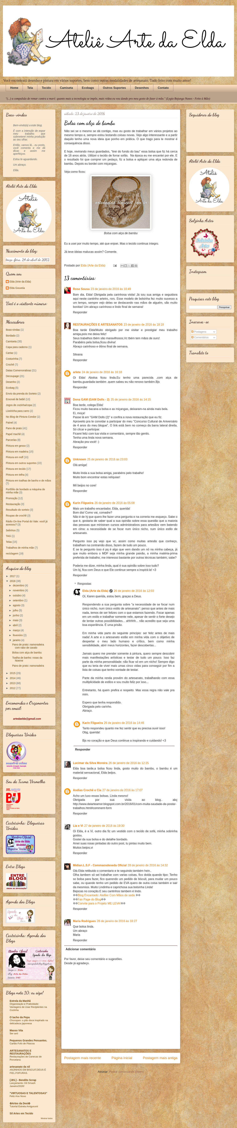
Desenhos (142, 87)
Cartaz (9, 352)
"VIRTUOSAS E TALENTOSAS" (28, 1093)
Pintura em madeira (17, 451)
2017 (13, 576)
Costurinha (12, 358)
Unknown (79, 459)
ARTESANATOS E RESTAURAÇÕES (20, 1052)
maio (16, 620)
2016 (13, 581)
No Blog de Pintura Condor (21, 416)
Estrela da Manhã (20, 1000)
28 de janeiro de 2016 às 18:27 (117, 921)
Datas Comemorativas (18, 370)
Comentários (200, 337)
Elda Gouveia (17, 288)
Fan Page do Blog (89, 899)
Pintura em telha (15, 474)
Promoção (12, 498)
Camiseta (66, 87)
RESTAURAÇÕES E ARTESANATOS (98, 324)
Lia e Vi (78, 825)
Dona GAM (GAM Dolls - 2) (91, 399)
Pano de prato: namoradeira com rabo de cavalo (28, 646)
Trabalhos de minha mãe (20, 547)
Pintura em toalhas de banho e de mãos (28, 480)
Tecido (46, 87)
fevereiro (18, 635)
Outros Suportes (114, 87)
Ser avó (14, 1033)
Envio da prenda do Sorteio (21, 393)
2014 (13, 678)
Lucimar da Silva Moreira (90, 763)
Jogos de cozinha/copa (19, 405)
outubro (17, 595)
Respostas (84, 583)
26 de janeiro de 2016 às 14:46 (124, 722)
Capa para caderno (17, 347)
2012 (13, 688)
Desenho (11, 381)
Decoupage (12, 376)
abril (15, 625)
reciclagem (12, 553)
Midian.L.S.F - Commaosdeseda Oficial (100, 865)
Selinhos (11, 530)
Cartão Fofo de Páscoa (22, 1043)
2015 (13, 673)
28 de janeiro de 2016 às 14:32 (148, 865)
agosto (17, 605)
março (17, 630)
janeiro (17, 640)
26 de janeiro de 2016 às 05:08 (114, 502)
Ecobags (88, 87)
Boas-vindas (13, 329)
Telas (9, 541)
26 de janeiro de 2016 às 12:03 (134, 590)
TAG (8, 536)
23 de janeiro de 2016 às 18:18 (144, 324)
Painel (9, 422)
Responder (80, 312)
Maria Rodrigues (84, 921)
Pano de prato (14, 428)
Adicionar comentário (81, 949)
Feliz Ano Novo (18, 1096)
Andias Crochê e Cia (87, 790)
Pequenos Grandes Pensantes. (28, 1040)
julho (16, 610)
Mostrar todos (47, 1118)
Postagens (198, 331)
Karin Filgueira (83, 502)
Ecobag (10, 387)
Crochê (10, 364)
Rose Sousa (81, 289)
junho (16, 615)
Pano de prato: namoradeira (28, 665)
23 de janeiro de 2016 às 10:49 (111, 289)
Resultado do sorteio (17, 509)
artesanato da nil (20, 1066)
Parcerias (11, 439)
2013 (13, 683)
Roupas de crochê (16, 515)
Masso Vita (16, 1030)
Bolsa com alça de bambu (27, 652)
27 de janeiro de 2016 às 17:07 (122, 790)
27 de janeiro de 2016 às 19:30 (104, 825)
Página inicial (122, 1058)
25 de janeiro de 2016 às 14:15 (131, 399)
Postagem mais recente (82, 1058)
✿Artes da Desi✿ (20, 1103)
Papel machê (13, 434)
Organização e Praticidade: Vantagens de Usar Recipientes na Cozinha (28, 1007)
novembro (19, 590)
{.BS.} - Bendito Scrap (23, 1080)
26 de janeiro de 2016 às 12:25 (128, 763)
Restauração (13, 504)
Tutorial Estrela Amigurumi (24, 1106)
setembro (18, 600)
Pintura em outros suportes (21, 463)
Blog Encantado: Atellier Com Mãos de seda (106, 895)
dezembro (19, 585)
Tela (30, 87)
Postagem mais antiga (160, 1058)
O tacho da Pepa (20, 1017)
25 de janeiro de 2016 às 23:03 (107, 459)
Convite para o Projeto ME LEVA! (99, 903)
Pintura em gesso (16, 445)
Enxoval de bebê (15, 399)
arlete (77, 372)
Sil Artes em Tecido (21, 1113)
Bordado (10, 335)
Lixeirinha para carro (17, 410)
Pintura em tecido (16, 468)
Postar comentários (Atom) (126, 1071)
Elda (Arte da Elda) (95, 590)
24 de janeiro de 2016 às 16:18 (102, 372)
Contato (163, 87)
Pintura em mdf (14, 457)
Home (14, 87)
